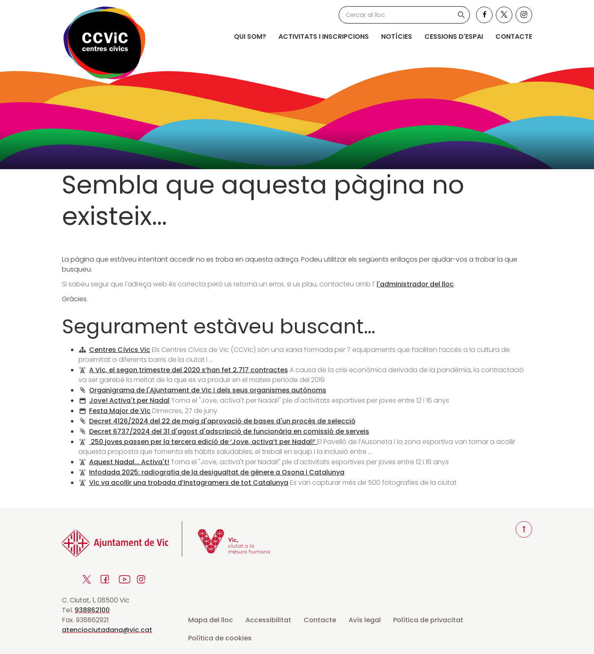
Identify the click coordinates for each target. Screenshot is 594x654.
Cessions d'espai (453, 36)
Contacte (513, 36)
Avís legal (365, 620)
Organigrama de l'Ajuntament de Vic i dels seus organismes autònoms (207, 390)
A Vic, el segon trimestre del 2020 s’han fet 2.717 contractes (188, 370)
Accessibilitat (268, 620)
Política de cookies (220, 638)
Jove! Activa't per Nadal (129, 400)
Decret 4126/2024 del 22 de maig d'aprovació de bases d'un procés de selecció (222, 421)
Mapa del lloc (210, 620)
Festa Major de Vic (120, 411)
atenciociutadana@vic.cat (107, 630)
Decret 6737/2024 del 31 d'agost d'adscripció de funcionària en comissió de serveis (229, 431)
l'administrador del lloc (415, 284)
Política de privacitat (428, 620)
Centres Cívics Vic (119, 349)
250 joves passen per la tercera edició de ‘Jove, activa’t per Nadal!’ (203, 441)
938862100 (92, 610)
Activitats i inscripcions (323, 36)
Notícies (396, 36)
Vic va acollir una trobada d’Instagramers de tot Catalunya (188, 482)
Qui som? (250, 36)
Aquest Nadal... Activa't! (129, 462)
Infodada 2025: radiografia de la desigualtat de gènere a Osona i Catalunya (216, 472)
